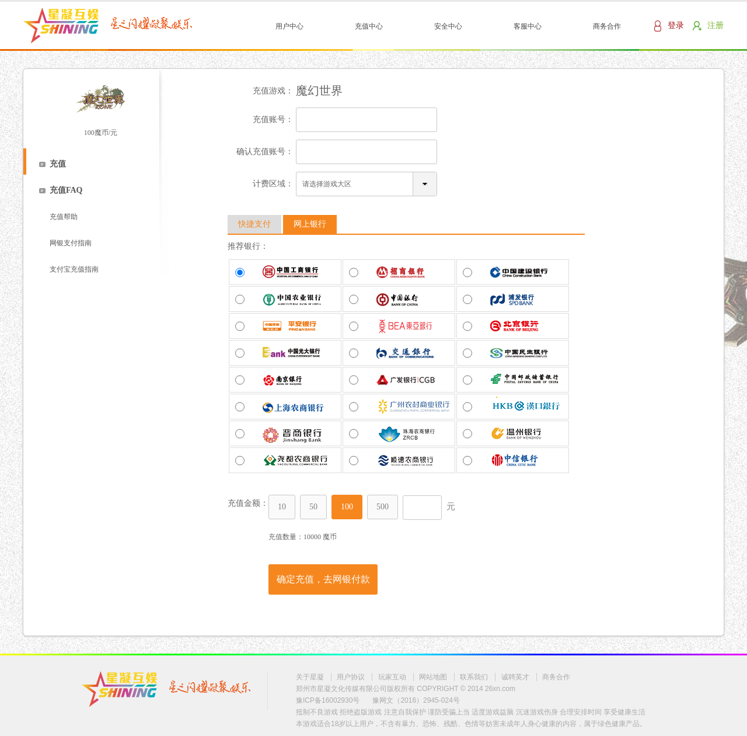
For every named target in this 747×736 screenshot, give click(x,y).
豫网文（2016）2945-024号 (415, 700)
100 (347, 506)
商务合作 (607, 26)
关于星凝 (310, 677)
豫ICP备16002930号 (327, 700)
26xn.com (500, 689)
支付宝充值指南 (74, 269)
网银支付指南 (71, 243)
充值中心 (369, 26)
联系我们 (474, 677)
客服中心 (528, 26)
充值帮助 (64, 217)
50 (313, 506)
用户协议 (351, 677)
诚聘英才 (515, 677)
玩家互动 (392, 677)
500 (382, 506)
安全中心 (448, 26)
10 (282, 506)
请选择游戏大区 (326, 184)
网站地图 (433, 677)
